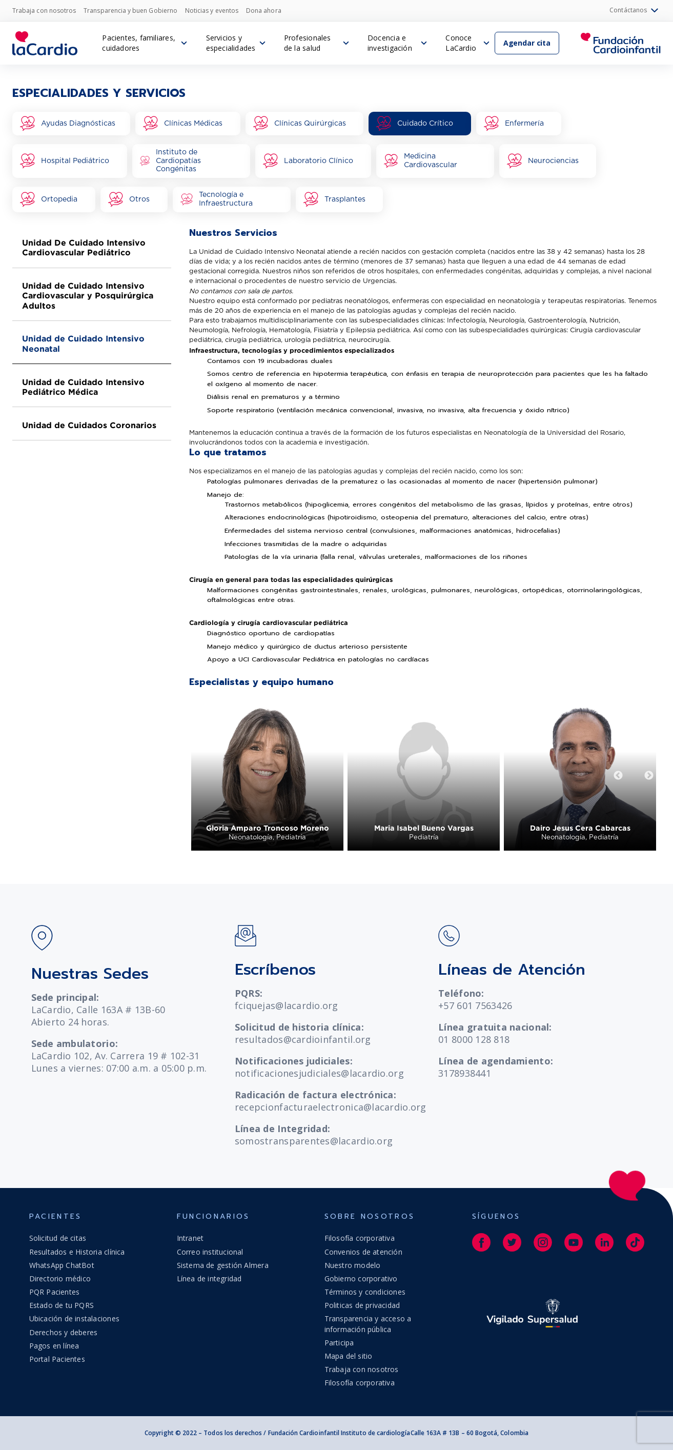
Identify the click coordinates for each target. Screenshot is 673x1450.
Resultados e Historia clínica (77, 1252)
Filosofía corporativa (359, 1238)
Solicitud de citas (58, 1238)
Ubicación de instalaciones (74, 1318)
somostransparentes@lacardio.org (314, 1141)
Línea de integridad (209, 1278)
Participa (339, 1342)
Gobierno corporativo (361, 1278)
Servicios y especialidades (231, 43)
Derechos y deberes (63, 1332)
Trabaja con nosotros (44, 10)
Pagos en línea (54, 1346)
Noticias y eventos (211, 10)
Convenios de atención (363, 1252)
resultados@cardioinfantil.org (303, 1039)
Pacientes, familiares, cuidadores (138, 43)
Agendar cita (526, 43)
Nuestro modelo (352, 1265)
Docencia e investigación (390, 43)
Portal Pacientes (57, 1359)
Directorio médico (60, 1278)
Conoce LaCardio (460, 43)
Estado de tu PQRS (61, 1305)
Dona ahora (263, 10)
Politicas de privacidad (362, 1305)
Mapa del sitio (348, 1356)
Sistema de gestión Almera (223, 1265)
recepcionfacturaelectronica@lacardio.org (330, 1107)
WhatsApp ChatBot (61, 1265)
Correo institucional (210, 1252)
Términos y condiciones (365, 1292)
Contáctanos (635, 10)
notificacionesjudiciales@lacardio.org (319, 1073)
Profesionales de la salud (307, 43)
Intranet (190, 1238)
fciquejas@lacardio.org (286, 1005)
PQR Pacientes (54, 1292)
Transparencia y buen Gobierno (130, 10)
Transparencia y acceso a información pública (368, 1324)
